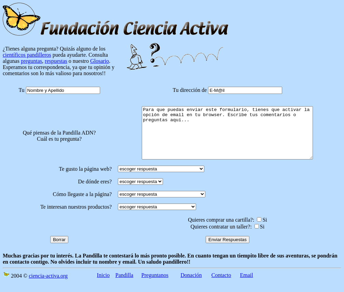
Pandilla (124, 285)
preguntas (31, 61)
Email (246, 285)
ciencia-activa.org (48, 286)
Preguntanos (154, 285)
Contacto (221, 285)
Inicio (103, 285)
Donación (191, 285)
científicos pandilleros (27, 55)
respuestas (56, 61)
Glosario (99, 61)
